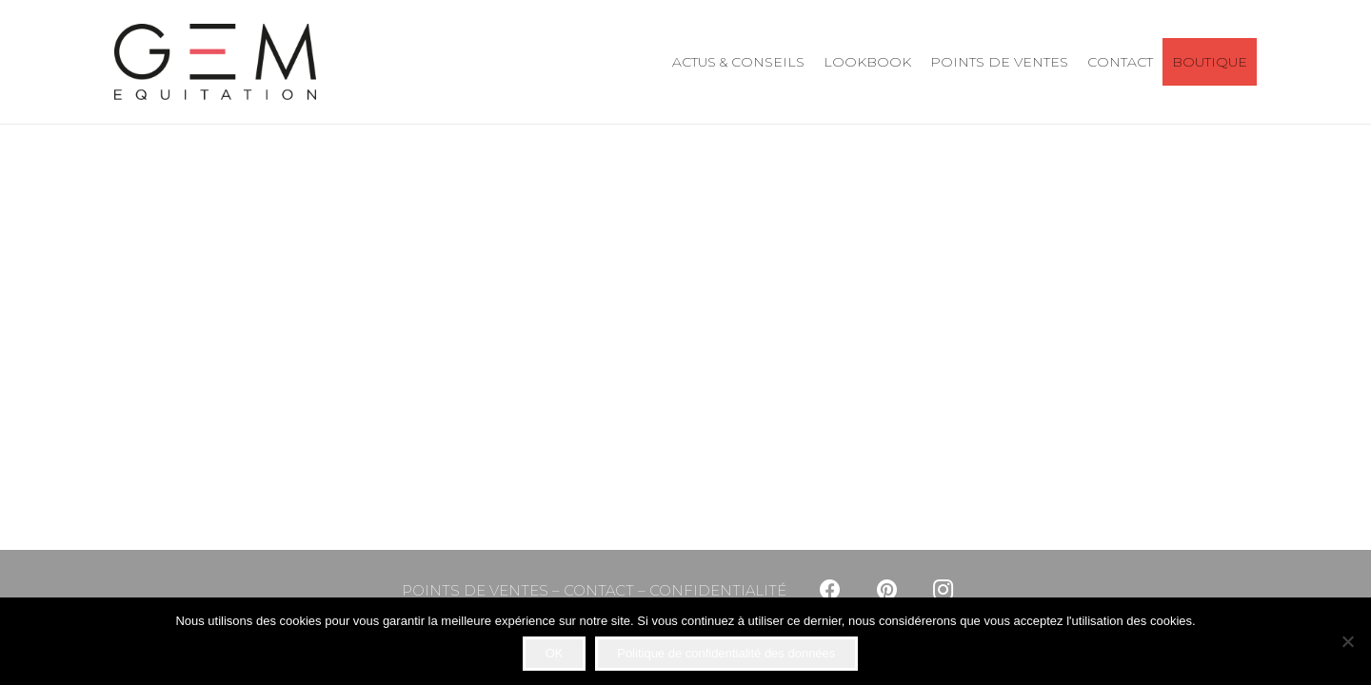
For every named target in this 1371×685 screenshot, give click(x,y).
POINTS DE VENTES (475, 590)
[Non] (1347, 641)
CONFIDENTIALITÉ (717, 590)
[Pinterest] (887, 590)
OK (555, 653)
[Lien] (215, 62)
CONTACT (599, 590)
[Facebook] (830, 590)
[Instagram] (943, 590)
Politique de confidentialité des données (726, 653)
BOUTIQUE (1209, 61)
